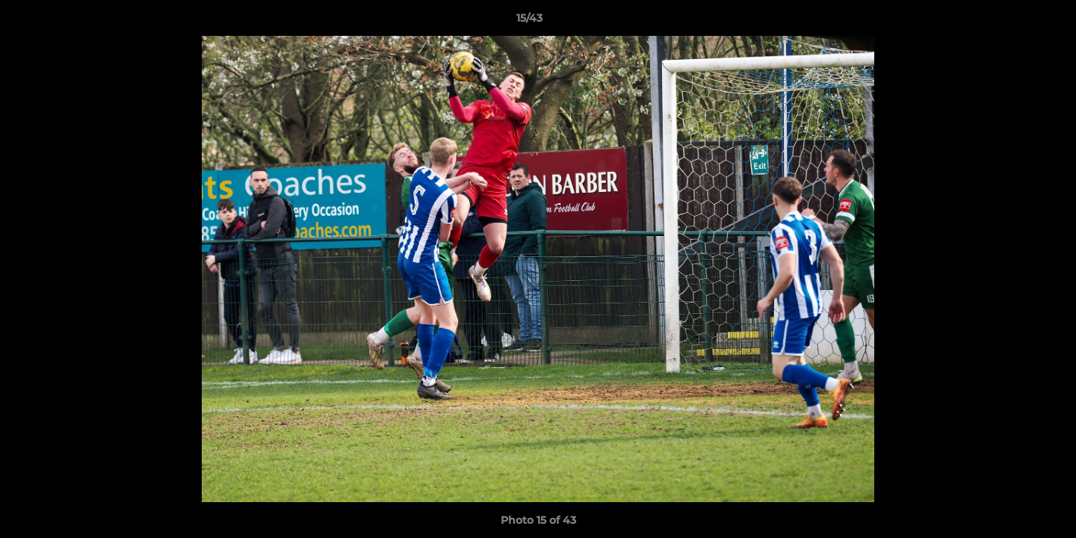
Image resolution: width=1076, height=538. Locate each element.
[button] (1013, 21)
